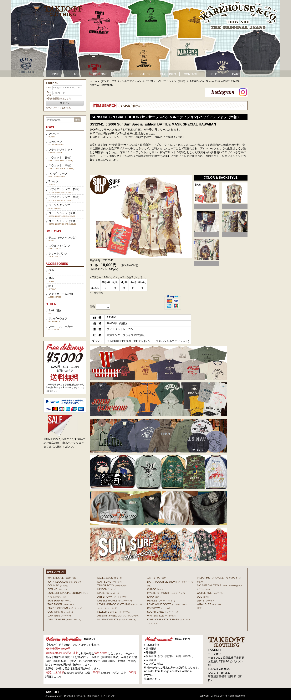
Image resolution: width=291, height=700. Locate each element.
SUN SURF (59, 600)
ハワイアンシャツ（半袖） (171, 81)
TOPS (78, 74)
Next (275, 38)
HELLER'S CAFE (113, 611)
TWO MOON (61, 604)
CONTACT (190, 74)
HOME (55, 74)
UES (203, 596)
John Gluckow (65, 581)
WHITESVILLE (161, 615)
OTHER (145, 74)
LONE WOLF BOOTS (167, 604)
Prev (16, 38)
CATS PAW (159, 608)
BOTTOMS (100, 74)
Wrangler (209, 604)
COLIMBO (58, 585)
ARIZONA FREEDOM (118, 615)
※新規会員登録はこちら (58, 98)
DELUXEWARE (64, 619)
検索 (77, 119)
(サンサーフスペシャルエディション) (122, 81)
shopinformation (53, 696)
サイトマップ (108, 696)
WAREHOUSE (62, 577)
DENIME (57, 589)
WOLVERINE (210, 592)
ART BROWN (112, 596)
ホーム (93, 81)
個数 (92, 306)
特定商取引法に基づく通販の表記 (81, 696)
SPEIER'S (108, 592)
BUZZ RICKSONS (65, 608)
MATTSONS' (109, 581)
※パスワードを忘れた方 (58, 107)
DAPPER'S (59, 615)
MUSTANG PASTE (116, 619)
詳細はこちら (53, 676)
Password (49, 93)
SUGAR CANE (162, 611)
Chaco (155, 589)
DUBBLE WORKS (114, 600)
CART (236, 74)
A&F (156, 577)
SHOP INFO (168, 74)
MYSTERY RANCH (166, 592)
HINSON (106, 589)
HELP (213, 74)
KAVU (154, 596)
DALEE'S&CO (109, 577)
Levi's (205, 600)
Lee (201, 608)
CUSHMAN (60, 611)
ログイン (65, 103)
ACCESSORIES (122, 74)
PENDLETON (161, 600)
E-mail (48, 88)
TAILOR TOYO (111, 585)
